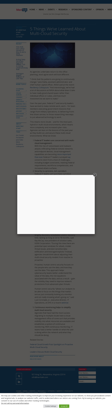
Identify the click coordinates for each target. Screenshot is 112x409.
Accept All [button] (64, 406)
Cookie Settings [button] (50, 406)
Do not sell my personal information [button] (15, 403)
